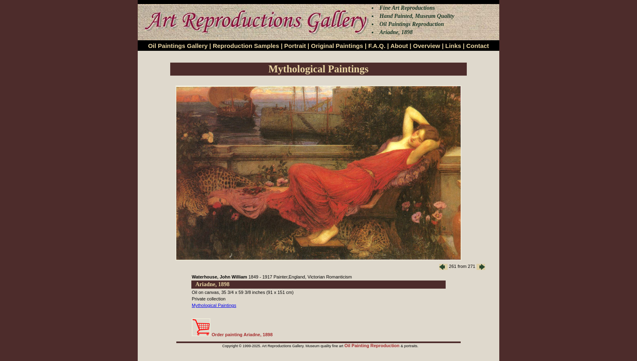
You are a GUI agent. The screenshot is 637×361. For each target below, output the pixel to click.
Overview (426, 45)
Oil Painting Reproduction (372, 345)
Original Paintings (337, 45)
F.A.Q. (377, 45)
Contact (477, 45)
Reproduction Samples (246, 45)
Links (453, 45)
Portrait (295, 45)
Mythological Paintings (214, 305)
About (399, 45)
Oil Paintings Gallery (178, 45)
